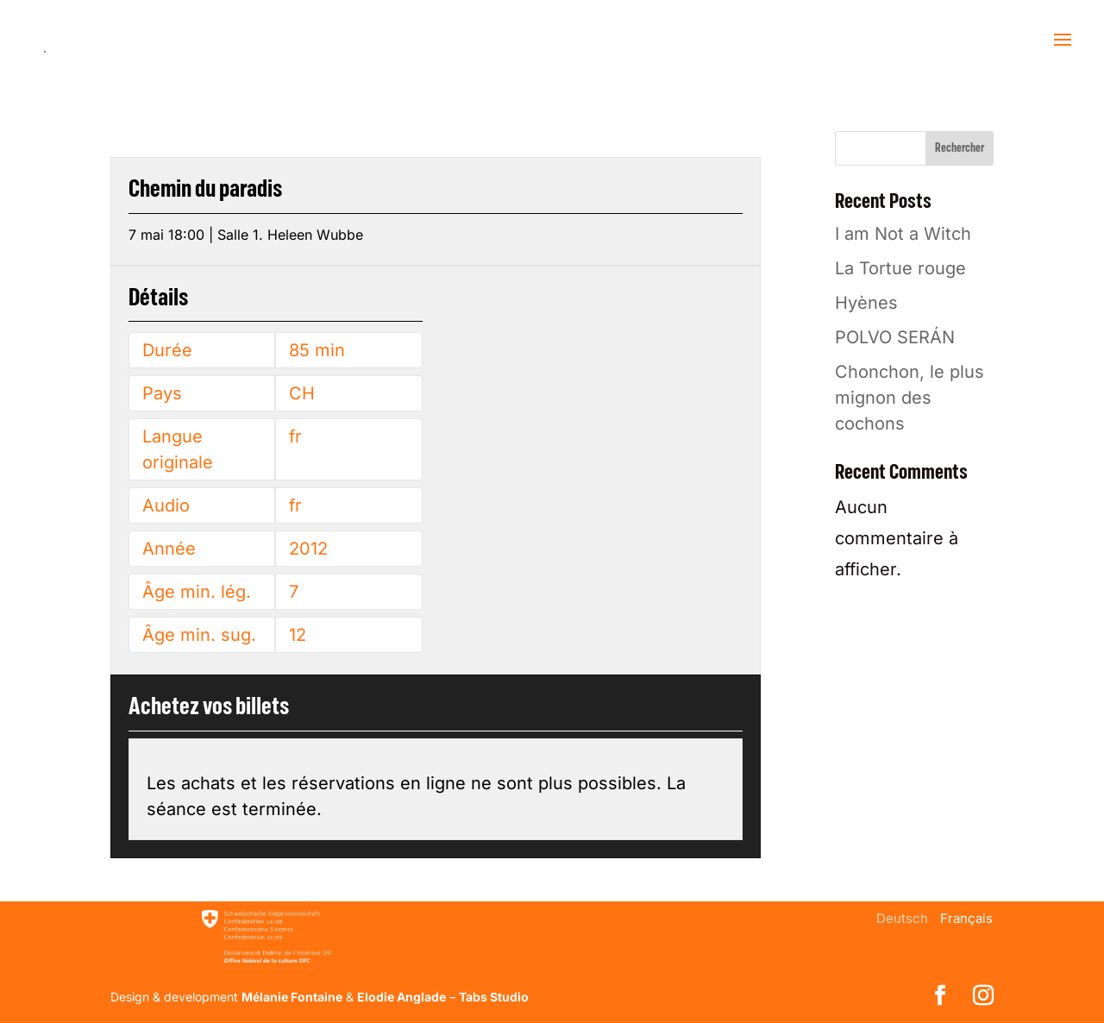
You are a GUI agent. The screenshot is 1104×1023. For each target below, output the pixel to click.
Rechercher (959, 148)
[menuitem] (902, 918)
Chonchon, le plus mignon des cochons (909, 397)
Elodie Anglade (401, 996)
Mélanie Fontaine (292, 996)
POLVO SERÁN (895, 337)
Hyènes (866, 302)
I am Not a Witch (903, 233)
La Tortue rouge (900, 268)
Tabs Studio (494, 996)
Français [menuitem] (966, 918)
